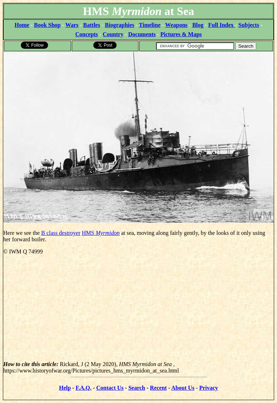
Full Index (221, 25)
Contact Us (109, 388)
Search (136, 388)
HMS (100, 233)
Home (22, 25)
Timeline (149, 25)
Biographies (119, 25)
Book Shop (47, 25)
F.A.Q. (83, 388)
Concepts (86, 34)
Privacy (208, 388)
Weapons (176, 25)
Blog (197, 25)
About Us (182, 388)
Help (65, 388)
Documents (141, 34)
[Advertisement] (138, 311)
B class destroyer (60, 233)
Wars (71, 25)
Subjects (248, 25)
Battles (91, 25)
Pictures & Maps (181, 34)
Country (113, 34)
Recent (158, 388)
